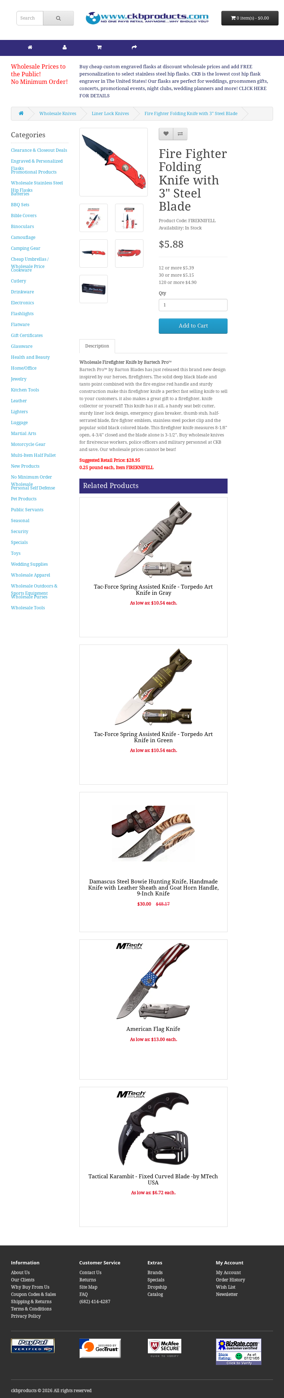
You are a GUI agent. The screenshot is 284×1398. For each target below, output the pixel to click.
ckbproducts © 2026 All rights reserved (51, 1390)
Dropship (157, 1287)
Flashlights (22, 313)
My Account (228, 1272)
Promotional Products (33, 172)
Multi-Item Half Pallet (33, 455)
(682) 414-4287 (94, 1301)
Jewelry (19, 379)
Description (97, 346)
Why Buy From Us (30, 1287)
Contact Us (90, 1272)
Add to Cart (193, 325)
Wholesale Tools (28, 607)
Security (19, 531)
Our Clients (22, 1280)
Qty (162, 293)
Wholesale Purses (29, 597)
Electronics (22, 302)
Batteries (20, 193)
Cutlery (18, 281)
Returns (87, 1280)
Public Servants (27, 509)
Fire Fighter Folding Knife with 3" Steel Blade (191, 113)
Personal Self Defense (33, 488)
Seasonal (20, 520)
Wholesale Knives (57, 113)
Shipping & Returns (31, 1301)
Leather (19, 400)
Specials (19, 542)
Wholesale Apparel (30, 575)
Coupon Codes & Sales (33, 1294)
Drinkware (22, 291)
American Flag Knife (153, 1029)
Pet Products (23, 498)
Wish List (225, 1287)
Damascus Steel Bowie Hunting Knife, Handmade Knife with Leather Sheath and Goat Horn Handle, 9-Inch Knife (153, 887)
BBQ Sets (20, 204)
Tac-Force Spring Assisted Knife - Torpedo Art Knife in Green (153, 737)
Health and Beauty (30, 357)
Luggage (19, 422)
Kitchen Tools (25, 390)
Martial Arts (23, 433)
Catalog (155, 1294)
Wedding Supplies (29, 564)
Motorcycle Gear (28, 444)
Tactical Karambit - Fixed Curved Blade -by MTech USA (153, 1179)
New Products (25, 466)
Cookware (21, 270)
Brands (154, 1272)
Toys (15, 553)
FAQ (83, 1294)
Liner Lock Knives (110, 113)
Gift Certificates (27, 335)
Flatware (20, 324)
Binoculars (22, 226)
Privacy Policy (26, 1316)
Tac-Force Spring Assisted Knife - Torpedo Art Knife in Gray (153, 590)
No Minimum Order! (39, 81)
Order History (230, 1280)
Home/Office (23, 368)
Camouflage (23, 237)
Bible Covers (23, 215)
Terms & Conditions (31, 1309)
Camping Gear (25, 248)
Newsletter (227, 1294)
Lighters (19, 411)
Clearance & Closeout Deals (39, 150)
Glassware (21, 346)
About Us (20, 1272)
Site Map (88, 1287)
